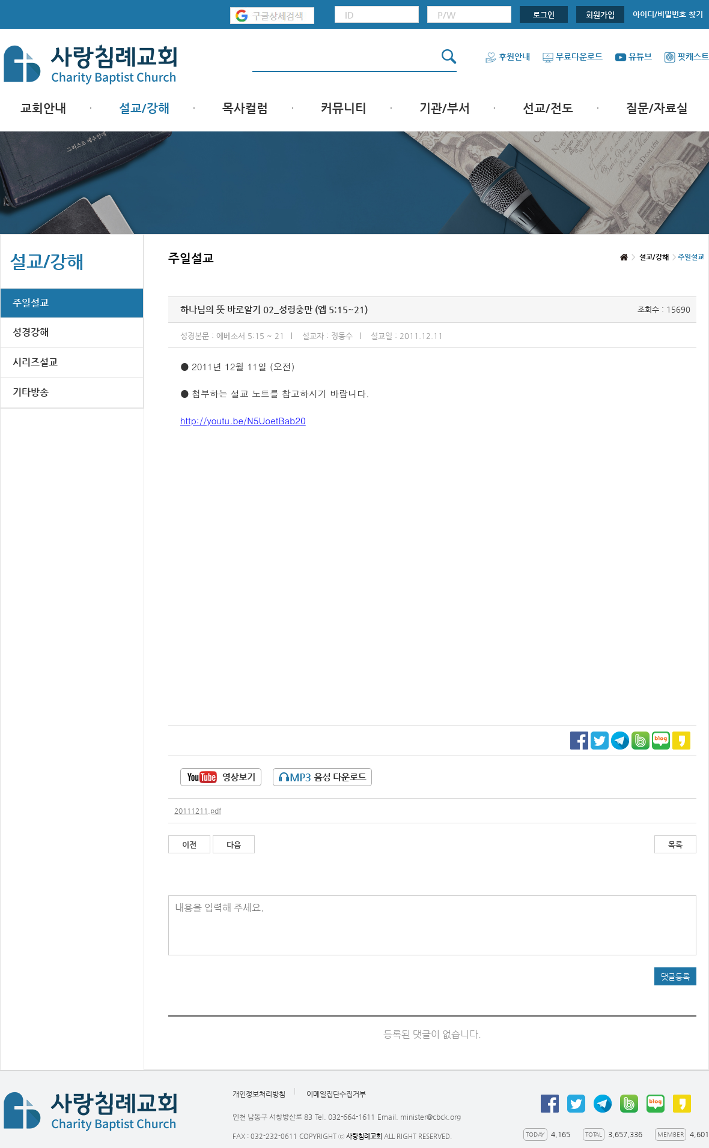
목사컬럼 (245, 108)
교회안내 (43, 108)
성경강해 (31, 332)
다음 (234, 844)
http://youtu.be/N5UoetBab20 (243, 420)
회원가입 (600, 14)
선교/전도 (548, 108)
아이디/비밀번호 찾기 (668, 14)
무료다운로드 (572, 56)
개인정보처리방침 (259, 1094)
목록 (675, 844)
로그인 (544, 14)
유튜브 (633, 56)
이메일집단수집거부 (336, 1094)
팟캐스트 (686, 56)
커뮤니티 (344, 108)
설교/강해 (144, 108)
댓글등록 (675, 976)
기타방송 (31, 392)
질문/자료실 (657, 108)
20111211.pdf (197, 811)
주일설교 (31, 302)
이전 (189, 844)
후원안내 (507, 56)
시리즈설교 (35, 362)
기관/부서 (444, 108)
